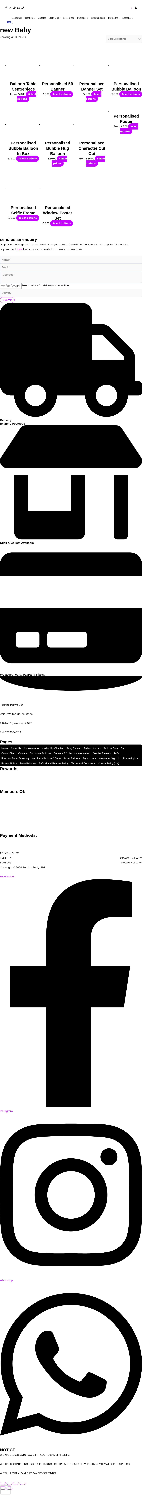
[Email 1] (18, 8)
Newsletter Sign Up (109, 764)
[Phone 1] (22, 8)
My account (89, 764)
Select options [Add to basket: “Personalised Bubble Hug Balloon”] (59, 161)
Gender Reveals (102, 759)
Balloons (17, 17)
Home (4, 754)
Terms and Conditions (83, 769)
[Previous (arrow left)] (3, 1494)
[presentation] (5, 1490)
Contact (22, 759)
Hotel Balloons (72, 764)
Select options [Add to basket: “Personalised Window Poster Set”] (59, 226)
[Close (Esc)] (22, 1489)
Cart (123, 754)
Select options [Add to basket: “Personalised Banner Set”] (93, 97)
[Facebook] (6, 8)
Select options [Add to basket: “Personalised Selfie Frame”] (25, 220)
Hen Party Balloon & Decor (46, 764)
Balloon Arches (92, 754)
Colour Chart (8, 759)
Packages (82, 17)
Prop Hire (114, 17)
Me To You (68, 17)
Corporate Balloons (40, 759)
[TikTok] (14, 8)
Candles (42, 17)
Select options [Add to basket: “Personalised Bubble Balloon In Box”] (25, 161)
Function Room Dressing (15, 764)
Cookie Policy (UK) (108, 769)
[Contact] (9, 17)
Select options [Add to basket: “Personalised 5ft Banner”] (59, 97)
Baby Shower (73, 754)
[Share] (16, 1489)
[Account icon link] (136, 7)
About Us (16, 754)
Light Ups (54, 17)
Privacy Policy (9, 769)
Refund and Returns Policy (53, 769)
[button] (131, 7)
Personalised (98, 17)
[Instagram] (10, 8)
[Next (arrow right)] (9, 1494)
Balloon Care (110, 754)
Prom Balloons (28, 769)
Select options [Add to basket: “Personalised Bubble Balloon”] (128, 97)
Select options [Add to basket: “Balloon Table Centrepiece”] (27, 97)
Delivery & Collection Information (72, 759)
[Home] (6, 17)
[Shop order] (123, 39)
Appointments (31, 754)
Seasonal (127, 17)
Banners (30, 17)
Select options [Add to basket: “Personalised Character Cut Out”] (95, 161)
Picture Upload (131, 764)
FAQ (116, 759)
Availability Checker (53, 754)
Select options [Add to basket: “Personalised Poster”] (129, 129)
